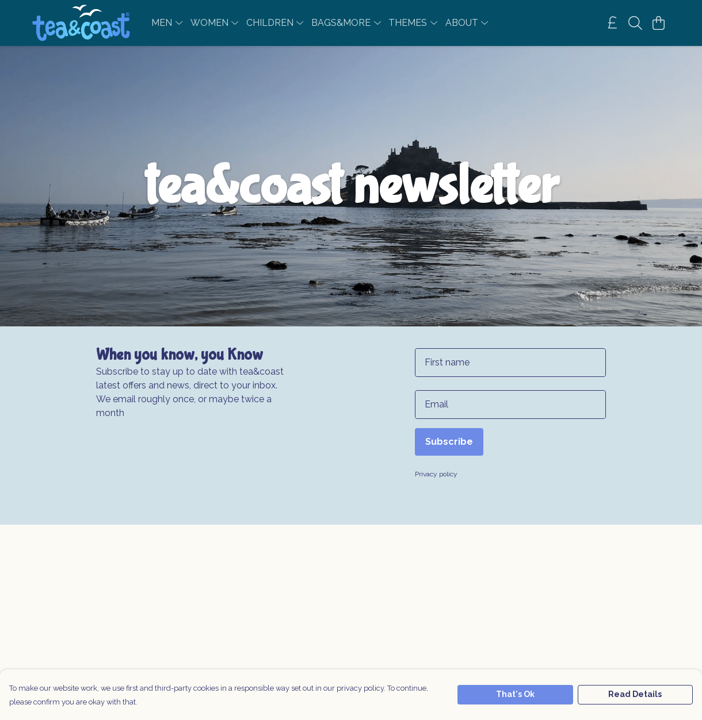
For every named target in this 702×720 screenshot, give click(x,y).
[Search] (635, 22)
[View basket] (658, 22)
